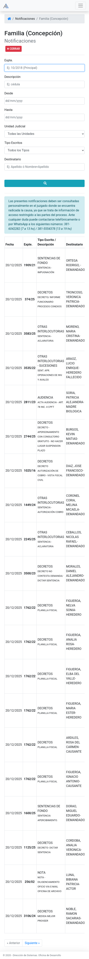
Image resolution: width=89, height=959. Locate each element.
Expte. (8, 60)
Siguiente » (32, 943)
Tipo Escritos (13, 143)
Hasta (8, 110)
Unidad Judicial (14, 126)
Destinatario (12, 159)
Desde (8, 93)
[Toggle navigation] (80, 5)
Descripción (12, 77)
